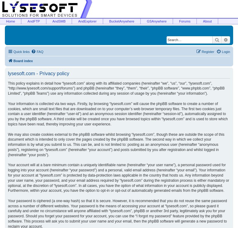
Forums (184, 21)
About (207, 21)
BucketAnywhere (122, 21)
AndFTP (33, 21)
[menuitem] (37, 51)
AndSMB (59, 21)
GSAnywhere (157, 21)
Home (10, 21)
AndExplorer (87, 21)
